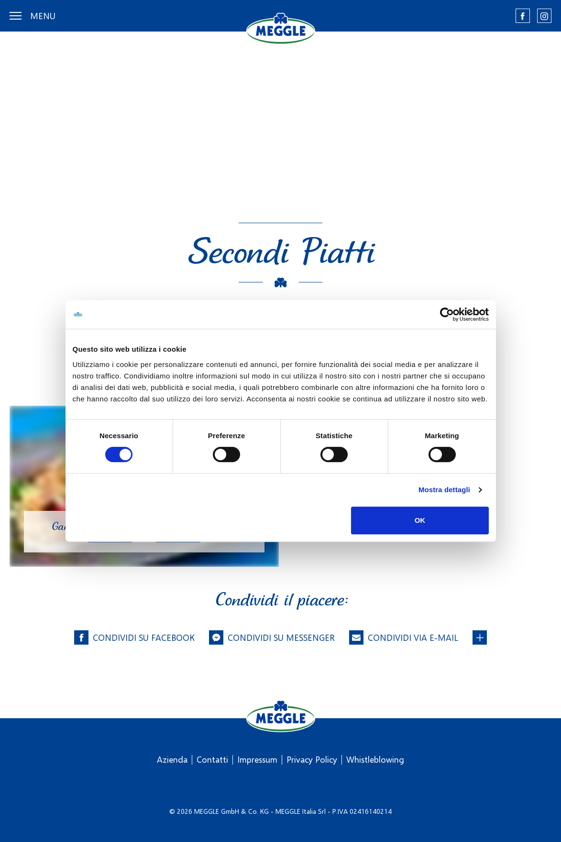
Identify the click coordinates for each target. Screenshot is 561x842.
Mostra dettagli (444, 490)
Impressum (257, 759)
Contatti (212, 759)
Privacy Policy (311, 759)
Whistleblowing (375, 759)
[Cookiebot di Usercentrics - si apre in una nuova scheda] (447, 314)
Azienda (172, 759)
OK (420, 520)
